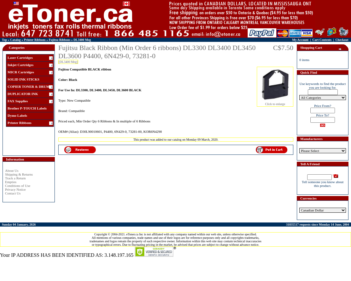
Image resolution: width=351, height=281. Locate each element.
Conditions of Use (17, 186)
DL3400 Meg (82, 40)
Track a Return (15, 178)
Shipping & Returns (19, 174)
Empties (10, 182)
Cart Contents (321, 40)
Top (4, 40)
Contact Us (12, 193)
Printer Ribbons (35, 40)
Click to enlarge (275, 102)
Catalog (15, 40)
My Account (300, 40)
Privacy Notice (15, 189)
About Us (11, 170)
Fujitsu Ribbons (60, 40)
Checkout (341, 40)
